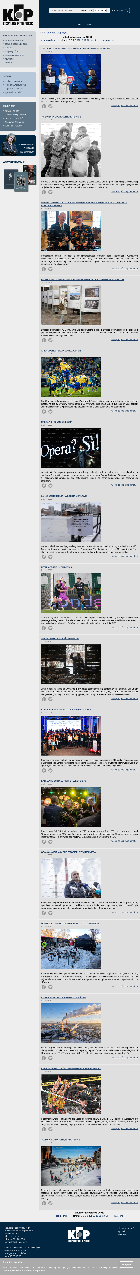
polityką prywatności (72, 1267)
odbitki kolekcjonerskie (15, 114)
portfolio (8, 47)
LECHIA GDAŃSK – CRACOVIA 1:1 (58, 567)
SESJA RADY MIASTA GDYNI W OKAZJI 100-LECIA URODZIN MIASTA (75, 48)
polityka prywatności (126, 1228)
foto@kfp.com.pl (18, 1242)
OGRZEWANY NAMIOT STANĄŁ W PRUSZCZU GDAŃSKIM (70, 923)
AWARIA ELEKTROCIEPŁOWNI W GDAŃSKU (63, 997)
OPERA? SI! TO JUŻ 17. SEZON (56, 422)
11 (85, 40)
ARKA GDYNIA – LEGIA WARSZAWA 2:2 (61, 351)
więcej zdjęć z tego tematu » (124, 105)
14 (94, 40)
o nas (78, 24)
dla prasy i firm (11, 51)
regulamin (121, 1231)
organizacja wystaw (14, 88)
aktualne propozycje (14, 40)
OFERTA (7, 76)
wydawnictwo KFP (13, 92)
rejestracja (10, 62)
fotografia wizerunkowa (15, 85)
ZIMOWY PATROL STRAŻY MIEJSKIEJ (60, 638)
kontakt (91, 24)
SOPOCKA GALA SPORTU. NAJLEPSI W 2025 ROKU (67, 709)
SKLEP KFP (9, 106)
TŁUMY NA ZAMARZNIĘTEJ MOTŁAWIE (60, 1140)
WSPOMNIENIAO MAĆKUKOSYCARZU (26, 148)
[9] (78, 40)
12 (88, 40)
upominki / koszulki (13, 126)
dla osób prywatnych (14, 55)
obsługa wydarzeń (13, 81)
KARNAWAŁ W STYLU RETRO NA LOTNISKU (63, 781)
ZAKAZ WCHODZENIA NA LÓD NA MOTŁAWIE (64, 496)
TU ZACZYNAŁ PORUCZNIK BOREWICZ (61, 117)
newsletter (9, 59)
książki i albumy (12, 111)
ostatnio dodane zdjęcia (16, 44)
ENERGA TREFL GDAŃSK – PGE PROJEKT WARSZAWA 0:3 (71, 1068)
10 (82, 40)
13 (91, 40)
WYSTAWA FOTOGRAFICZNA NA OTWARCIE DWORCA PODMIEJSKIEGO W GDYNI (82, 279)
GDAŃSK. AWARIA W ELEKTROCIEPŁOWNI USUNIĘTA (68, 852)
